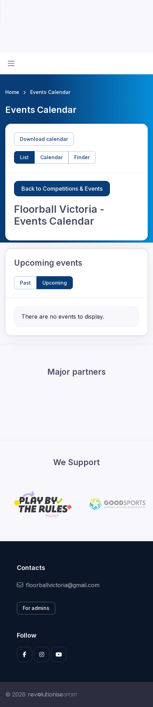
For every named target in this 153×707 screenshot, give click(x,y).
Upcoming (54, 283)
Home (12, 92)
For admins (36, 608)
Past (25, 283)
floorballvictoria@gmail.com (58, 585)
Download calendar (44, 139)
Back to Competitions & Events (62, 188)
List (24, 157)
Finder (82, 157)
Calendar (51, 157)
